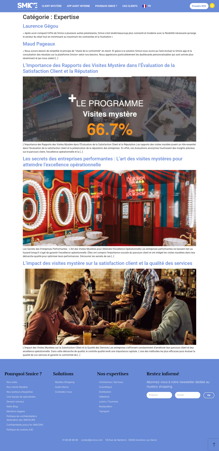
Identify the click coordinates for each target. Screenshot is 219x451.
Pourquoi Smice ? (106, 6)
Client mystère (52, 6)
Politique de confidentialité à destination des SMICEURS (22, 418)
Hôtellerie (104, 396)
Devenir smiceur (15, 401)
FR (149, 6)
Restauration (105, 406)
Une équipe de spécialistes (21, 396)
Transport (104, 411)
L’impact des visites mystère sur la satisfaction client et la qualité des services (107, 263)
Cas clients (129, 6)
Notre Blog (12, 406)
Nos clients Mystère (17, 387)
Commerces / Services (111, 382)
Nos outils (12, 382)
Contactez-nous (63, 391)
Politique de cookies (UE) (20, 429)
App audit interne (78, 6)
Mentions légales (16, 411)
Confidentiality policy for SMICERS (25, 424)
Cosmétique (105, 387)
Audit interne (62, 387)
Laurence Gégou (40, 26)
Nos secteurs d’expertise (20, 391)
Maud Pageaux (39, 44)
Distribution (105, 391)
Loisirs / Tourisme (108, 401)
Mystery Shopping (64, 382)
